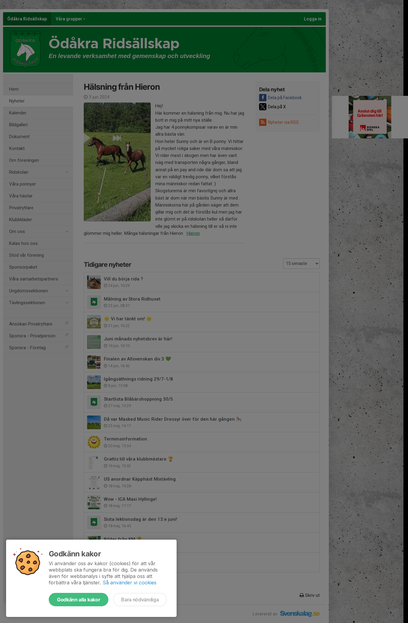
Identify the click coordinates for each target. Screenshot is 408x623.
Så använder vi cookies (130, 582)
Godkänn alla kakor (78, 600)
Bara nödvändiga (140, 600)
